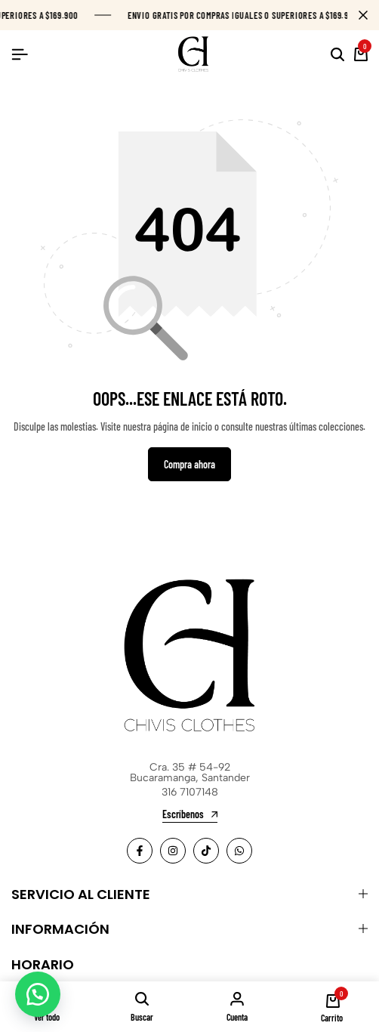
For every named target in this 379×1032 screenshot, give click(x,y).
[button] (37, 994)
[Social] (140, 851)
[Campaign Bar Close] (363, 15)
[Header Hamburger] (19, 54)
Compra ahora (189, 464)
